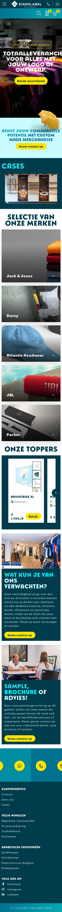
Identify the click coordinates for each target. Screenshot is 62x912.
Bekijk (33, 516)
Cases (6, 804)
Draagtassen (10, 868)
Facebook (11, 884)
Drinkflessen (10, 852)
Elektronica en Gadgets (18, 862)
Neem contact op (31, 146)
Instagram (11, 889)
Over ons (8, 799)
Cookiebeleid (11, 831)
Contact (7, 794)
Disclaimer (9, 836)
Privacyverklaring (14, 826)
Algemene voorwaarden (18, 820)
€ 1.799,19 (17, 516)
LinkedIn (10, 894)
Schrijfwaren (10, 857)
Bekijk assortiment (31, 81)
